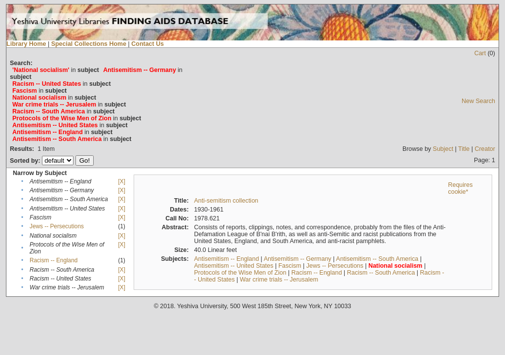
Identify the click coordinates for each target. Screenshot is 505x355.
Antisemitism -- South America (377, 258)
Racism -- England (53, 260)
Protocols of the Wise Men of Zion (240, 272)
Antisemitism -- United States (233, 265)
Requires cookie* (460, 188)
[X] (121, 181)
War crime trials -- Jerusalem (279, 279)
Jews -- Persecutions (57, 226)
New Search (478, 101)
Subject (443, 148)
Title (463, 148)
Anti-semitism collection (226, 200)
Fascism (289, 265)
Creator (484, 148)
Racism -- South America (381, 272)
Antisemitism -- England (226, 258)
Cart (480, 53)
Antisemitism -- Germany (297, 258)
